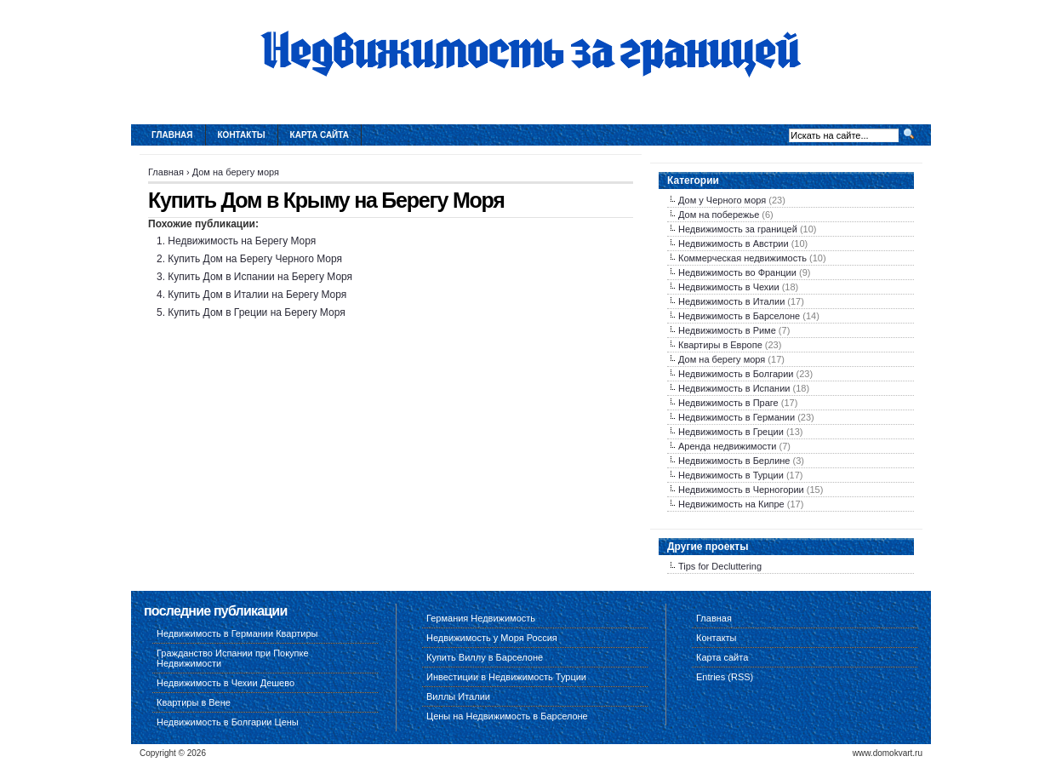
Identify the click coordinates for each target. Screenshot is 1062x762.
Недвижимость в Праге (728, 403)
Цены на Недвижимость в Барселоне (507, 716)
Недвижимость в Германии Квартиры (237, 633)
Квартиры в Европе (720, 345)
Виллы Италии (458, 696)
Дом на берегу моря (235, 172)
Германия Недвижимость (480, 618)
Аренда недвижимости (727, 446)
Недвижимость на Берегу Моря (242, 241)
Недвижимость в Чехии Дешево (225, 683)
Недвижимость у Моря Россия (491, 638)
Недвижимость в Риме (727, 330)
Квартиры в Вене (194, 702)
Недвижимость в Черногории (741, 489)
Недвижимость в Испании (734, 388)
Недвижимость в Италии (731, 301)
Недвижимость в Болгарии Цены (228, 722)
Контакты (242, 135)
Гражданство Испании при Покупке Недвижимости (233, 658)
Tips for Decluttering (720, 566)
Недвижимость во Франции (737, 272)
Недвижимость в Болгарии (735, 374)
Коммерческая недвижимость (742, 258)
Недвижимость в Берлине (734, 460)
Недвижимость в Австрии (733, 243)
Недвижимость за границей (737, 229)
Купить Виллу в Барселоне (484, 657)
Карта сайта (319, 135)
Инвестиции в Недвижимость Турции (506, 677)
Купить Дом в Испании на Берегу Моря (260, 277)
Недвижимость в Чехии (728, 287)
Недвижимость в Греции (731, 432)
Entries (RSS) (724, 677)
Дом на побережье (718, 214)
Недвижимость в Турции (731, 475)
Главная (172, 135)
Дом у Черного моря (722, 200)
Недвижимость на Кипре (731, 504)
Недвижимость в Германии (736, 417)
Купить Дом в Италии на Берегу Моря (257, 295)
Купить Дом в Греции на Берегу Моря (256, 312)
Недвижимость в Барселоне (739, 316)
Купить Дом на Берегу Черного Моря (255, 259)
